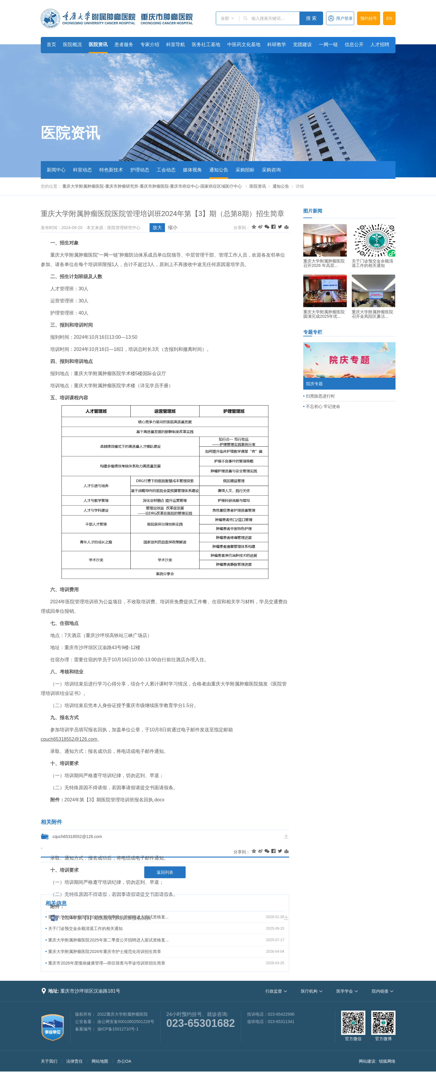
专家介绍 (149, 44)
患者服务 (123, 44)
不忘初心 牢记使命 (323, 406)
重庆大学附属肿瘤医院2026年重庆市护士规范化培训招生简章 (104, 951)
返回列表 (165, 872)
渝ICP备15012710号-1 (118, 1029)
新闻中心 (56, 169)
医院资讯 (98, 44)
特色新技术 (111, 169)
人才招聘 (379, 44)
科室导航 (175, 44)
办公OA (124, 1061)
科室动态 (82, 169)
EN (389, 18)
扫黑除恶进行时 (320, 396)
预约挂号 (368, 18)
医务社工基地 (206, 44)
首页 (51, 44)
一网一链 (328, 44)
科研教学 (276, 44)
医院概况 (72, 44)
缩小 (172, 227)
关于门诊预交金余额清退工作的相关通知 (85, 928)
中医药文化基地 (243, 44)
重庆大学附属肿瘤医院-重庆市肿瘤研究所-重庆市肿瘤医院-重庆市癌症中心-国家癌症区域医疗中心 (152, 186)
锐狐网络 (387, 1061)
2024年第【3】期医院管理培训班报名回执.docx (114, 799)
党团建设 (302, 44)
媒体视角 (192, 169)
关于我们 (49, 1061)
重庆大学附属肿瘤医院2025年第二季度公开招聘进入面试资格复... (108, 940)
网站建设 (367, 1061)
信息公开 (354, 44)
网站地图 (100, 1061)
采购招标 (245, 169)
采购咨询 (271, 169)
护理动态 (139, 169)
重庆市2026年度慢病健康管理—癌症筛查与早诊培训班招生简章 (106, 963)
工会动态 (166, 169)
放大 (157, 227)
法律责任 (74, 1061)
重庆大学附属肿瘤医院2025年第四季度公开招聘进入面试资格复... (108, 917)
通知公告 (218, 169)
